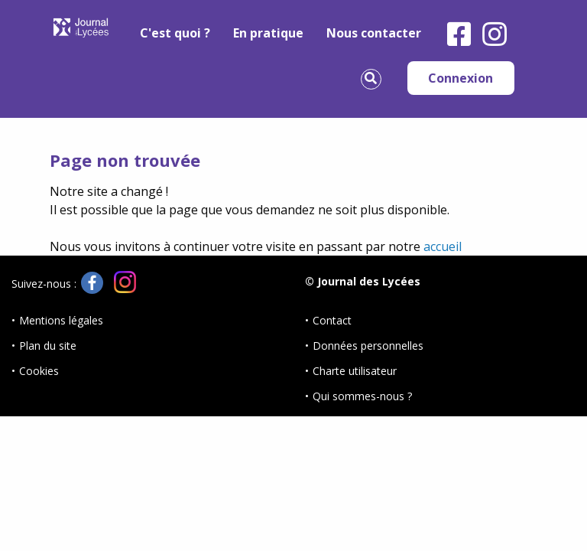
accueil (442, 246)
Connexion (460, 78)
